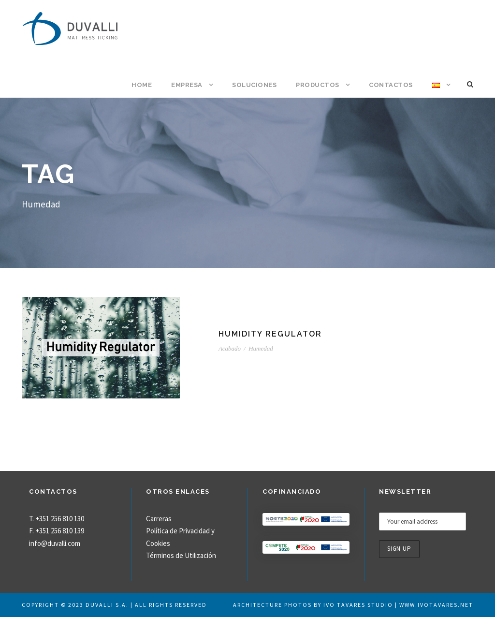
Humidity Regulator (270, 333)
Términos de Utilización (181, 555)
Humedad (260, 348)
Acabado (229, 348)
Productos (317, 84)
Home (141, 84)
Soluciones (254, 84)
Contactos (391, 84)
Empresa (187, 84)
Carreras (159, 518)
